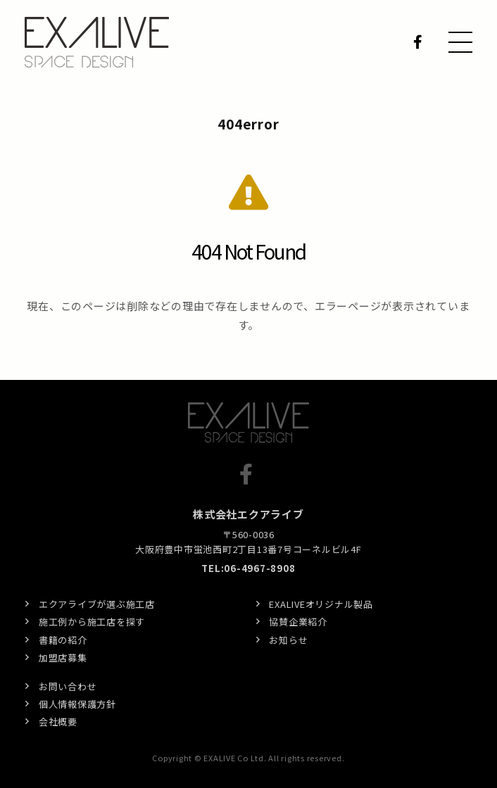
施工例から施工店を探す (92, 621)
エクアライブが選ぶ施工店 (97, 604)
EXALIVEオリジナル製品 (321, 604)
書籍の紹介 (63, 640)
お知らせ (288, 640)
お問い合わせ (68, 686)
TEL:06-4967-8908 (248, 568)
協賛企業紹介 (298, 621)
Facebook (420, 42)
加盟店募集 (63, 657)
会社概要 (58, 721)
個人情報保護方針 (77, 704)
